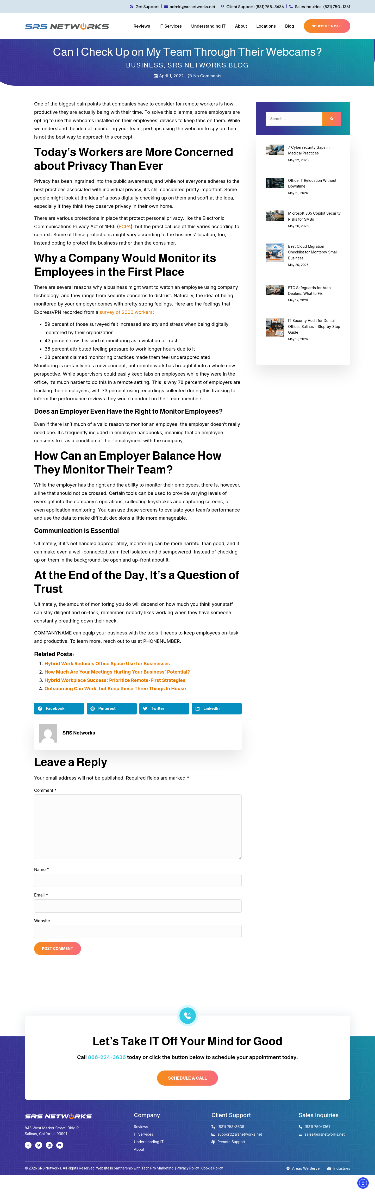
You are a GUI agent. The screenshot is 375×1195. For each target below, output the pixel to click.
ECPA (125, 226)
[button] (59, 708)
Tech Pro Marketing (157, 1188)
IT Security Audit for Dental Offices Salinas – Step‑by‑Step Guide (314, 328)
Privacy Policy (188, 1188)
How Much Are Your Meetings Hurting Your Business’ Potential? (117, 672)
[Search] (331, 120)
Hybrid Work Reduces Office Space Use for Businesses (107, 663)
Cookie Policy (212, 1188)
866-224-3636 (107, 1075)
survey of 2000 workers (125, 312)
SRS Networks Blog (208, 65)
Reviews (142, 26)
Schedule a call (327, 26)
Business (145, 65)
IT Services (170, 26)
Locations (266, 26)
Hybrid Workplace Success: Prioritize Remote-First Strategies (115, 680)
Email (41, 906)
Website (42, 934)
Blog (289, 26)
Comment (45, 790)
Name (41, 878)
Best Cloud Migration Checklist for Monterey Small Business (313, 254)
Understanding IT (208, 26)
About (241, 26)
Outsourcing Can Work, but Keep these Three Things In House (115, 688)
